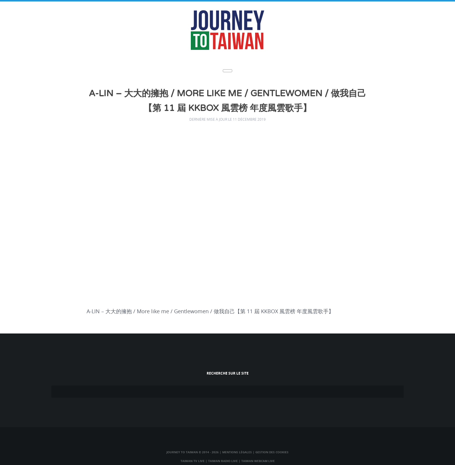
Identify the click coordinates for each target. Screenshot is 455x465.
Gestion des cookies (272, 452)
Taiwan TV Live (193, 461)
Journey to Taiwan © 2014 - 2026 (192, 452)
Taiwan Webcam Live (258, 461)
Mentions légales (237, 452)
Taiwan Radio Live (223, 461)
